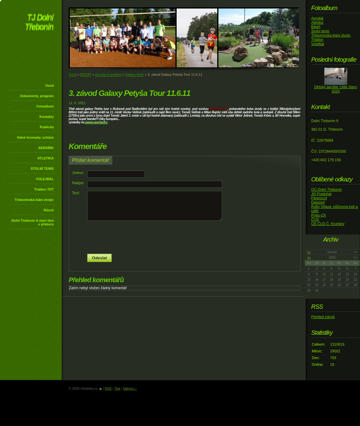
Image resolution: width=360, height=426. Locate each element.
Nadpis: (78, 183)
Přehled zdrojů (323, 317)
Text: (76, 193)
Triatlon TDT (44, 189)
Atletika (317, 22)
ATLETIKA (45, 158)
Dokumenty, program (37, 96)
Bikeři (315, 27)
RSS (108, 388)
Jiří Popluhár (321, 194)
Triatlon (317, 40)
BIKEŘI (85, 74)
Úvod (49, 85)
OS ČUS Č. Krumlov (327, 224)
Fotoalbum (45, 106)
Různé (49, 210)
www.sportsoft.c (97, 122)
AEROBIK (46, 148)
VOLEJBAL (45, 179)
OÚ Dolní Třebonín (326, 190)
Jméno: (78, 173)
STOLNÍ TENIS (42, 168)
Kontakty (46, 116)
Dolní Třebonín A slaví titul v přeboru (32, 222)
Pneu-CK (318, 215)
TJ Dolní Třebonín (39, 22)
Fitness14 (319, 198)
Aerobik (317, 18)
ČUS (315, 219)
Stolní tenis (320, 31)
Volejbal (317, 44)
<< (309, 252)
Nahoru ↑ (130, 388)
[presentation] (184, 237)
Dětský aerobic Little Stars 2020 (335, 89)
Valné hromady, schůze (35, 137)
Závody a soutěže (108, 74)
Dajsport (318, 202)
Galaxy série (134, 74)
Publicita (47, 127)
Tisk (117, 388)
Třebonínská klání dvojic (34, 200)
